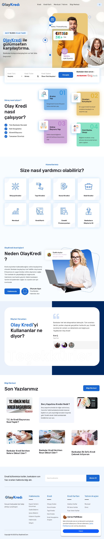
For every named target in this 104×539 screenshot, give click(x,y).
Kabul (81, 531)
